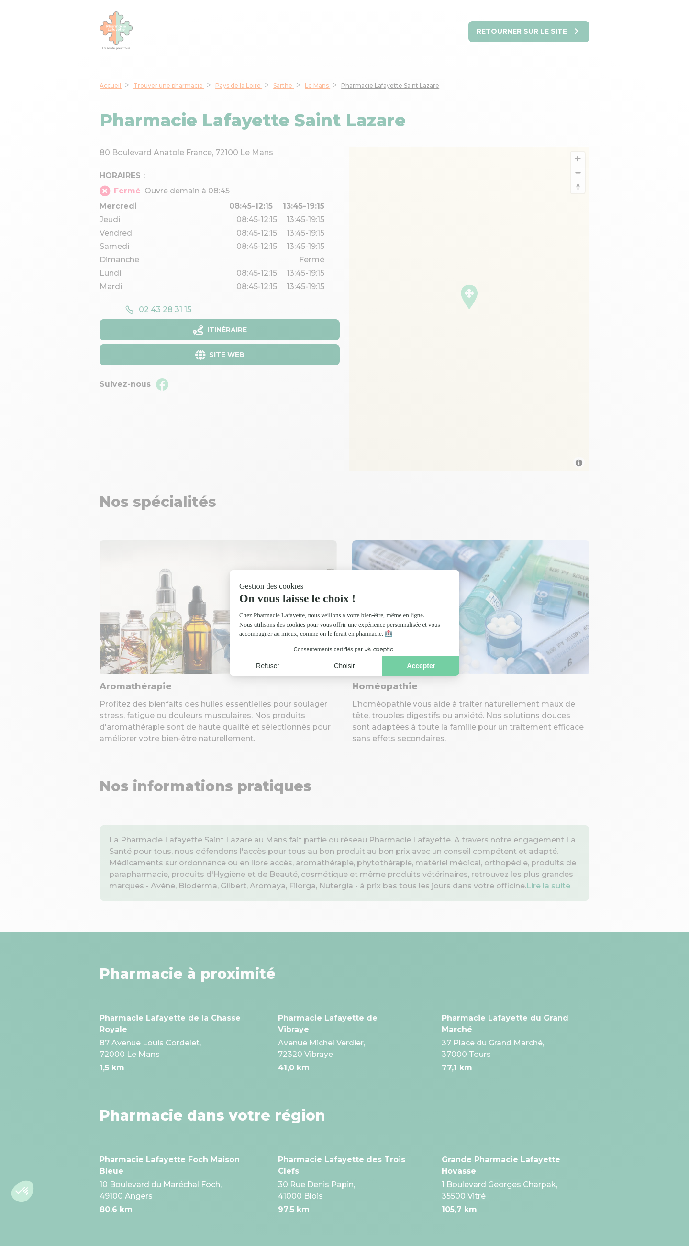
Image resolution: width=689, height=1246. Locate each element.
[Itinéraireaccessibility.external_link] (220, 329)
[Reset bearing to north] (578, 186)
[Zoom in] (578, 159)
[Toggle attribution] (579, 463)
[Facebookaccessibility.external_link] (162, 384)
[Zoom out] (578, 173)
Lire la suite (548, 885)
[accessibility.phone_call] (158, 309)
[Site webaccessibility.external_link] (220, 354)
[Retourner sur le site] (528, 31)
